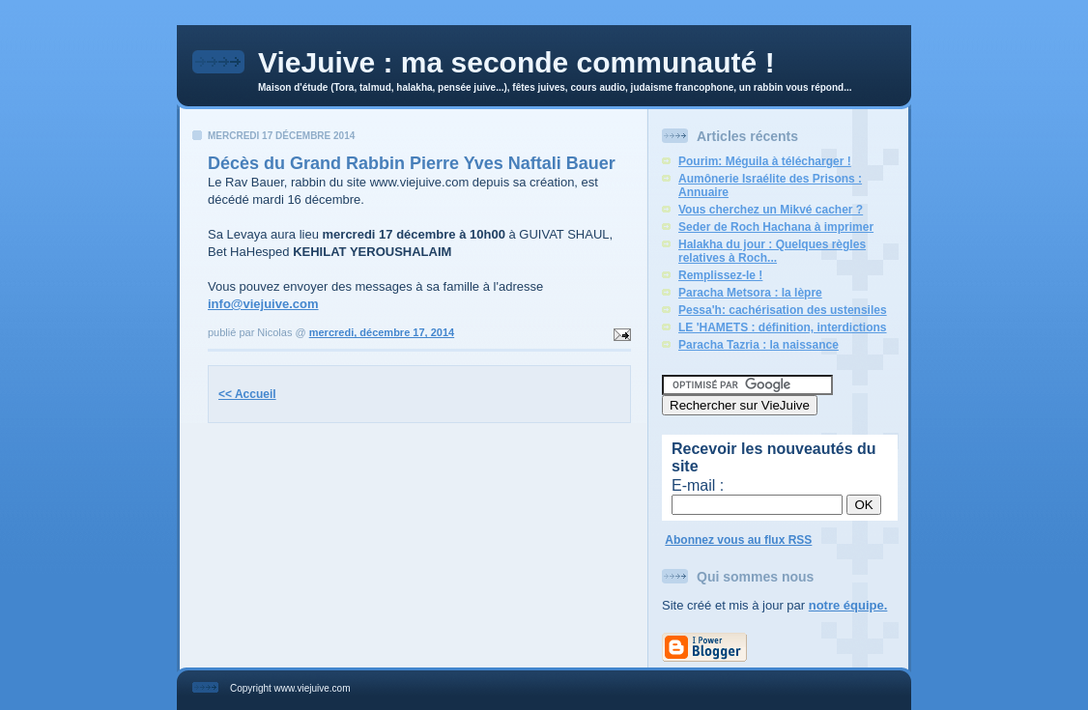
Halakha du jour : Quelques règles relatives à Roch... (772, 251)
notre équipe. (848, 605)
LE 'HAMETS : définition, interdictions (782, 327)
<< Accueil (247, 394)
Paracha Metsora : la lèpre (750, 292)
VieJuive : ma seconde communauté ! (516, 62)
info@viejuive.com (263, 304)
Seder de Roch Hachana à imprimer (775, 227)
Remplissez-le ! (720, 275)
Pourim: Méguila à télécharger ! (764, 161)
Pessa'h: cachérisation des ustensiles (782, 310)
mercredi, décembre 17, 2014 (381, 332)
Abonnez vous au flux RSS (738, 540)
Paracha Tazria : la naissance (758, 345)
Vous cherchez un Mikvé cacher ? (770, 209)
